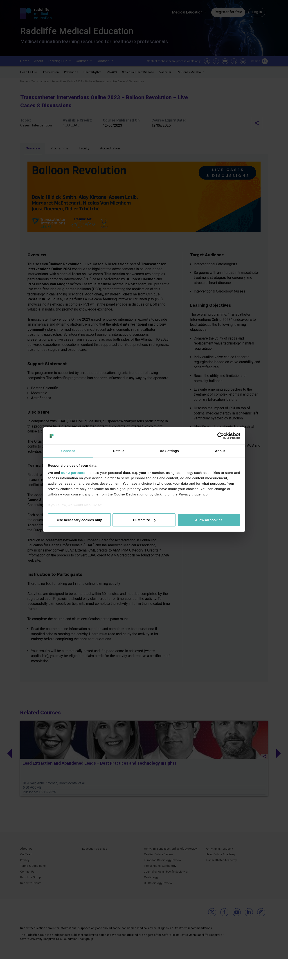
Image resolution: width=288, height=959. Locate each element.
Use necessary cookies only (79, 520)
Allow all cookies (208, 520)
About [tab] (220, 450)
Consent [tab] (68, 450)
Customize (144, 520)
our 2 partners (73, 472)
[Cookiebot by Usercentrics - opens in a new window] (220, 435)
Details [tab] (118, 450)
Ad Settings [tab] (169, 450)
